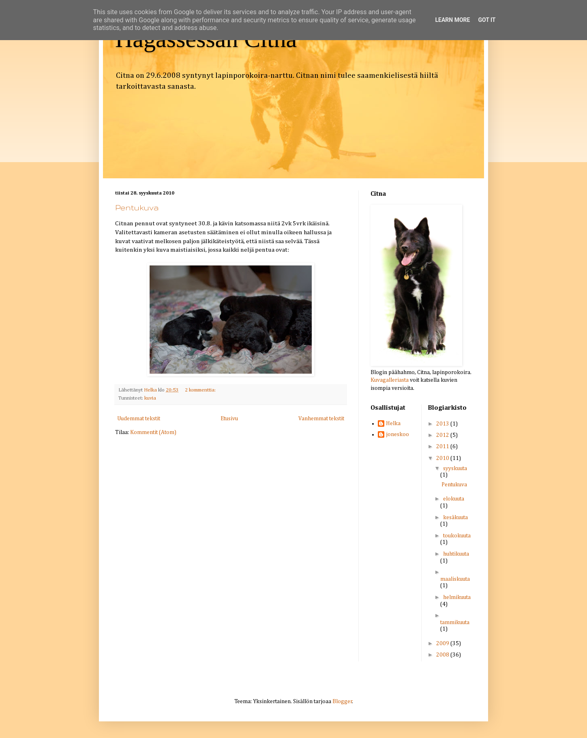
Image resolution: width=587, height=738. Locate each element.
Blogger (342, 701)
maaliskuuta (455, 579)
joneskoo (397, 434)
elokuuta (453, 499)
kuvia (150, 398)
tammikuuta (454, 622)
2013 (443, 424)
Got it (486, 20)
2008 (443, 655)
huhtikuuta (456, 554)
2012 (443, 435)
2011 (443, 446)
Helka (393, 423)
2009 (443, 643)
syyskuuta (455, 468)
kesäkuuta (455, 517)
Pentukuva (137, 207)
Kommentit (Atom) (153, 432)
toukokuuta (457, 536)
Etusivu (229, 418)
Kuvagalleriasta (390, 380)
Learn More (452, 20)
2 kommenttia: (201, 390)
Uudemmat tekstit (138, 418)
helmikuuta (457, 597)
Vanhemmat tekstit (321, 418)
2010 (443, 458)
